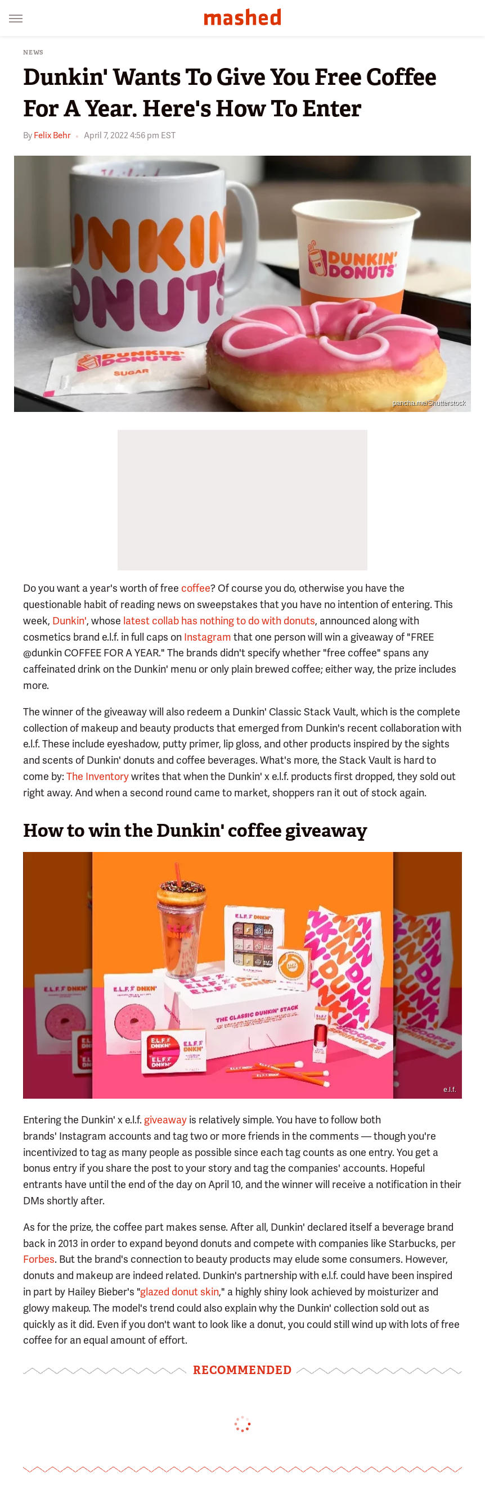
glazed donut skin (179, 1291)
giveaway (165, 1119)
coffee (195, 588)
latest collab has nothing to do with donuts (219, 620)
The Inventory (97, 776)
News (33, 52)
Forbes (39, 1259)
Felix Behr (52, 135)
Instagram (207, 637)
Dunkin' (69, 620)
